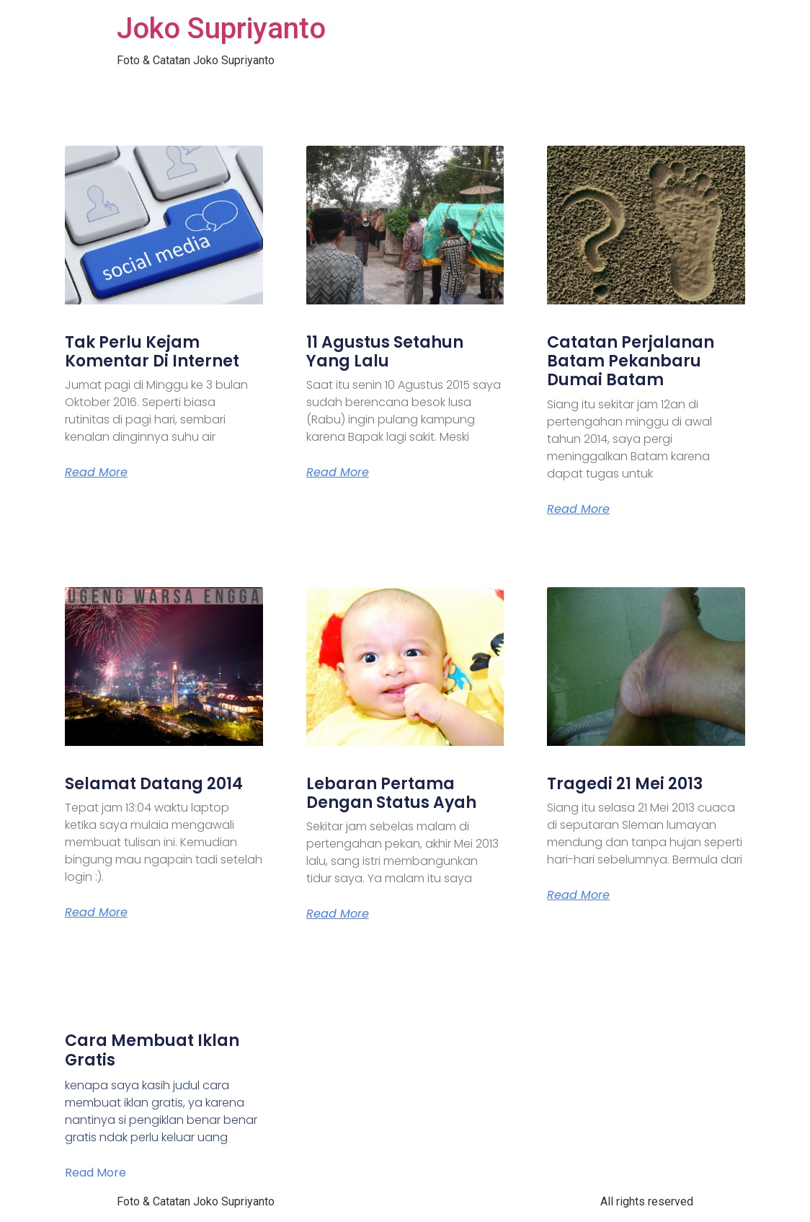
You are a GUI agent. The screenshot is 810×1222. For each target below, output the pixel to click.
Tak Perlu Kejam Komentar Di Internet (152, 351)
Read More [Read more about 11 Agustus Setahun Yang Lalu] (337, 472)
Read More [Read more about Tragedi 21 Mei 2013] (578, 895)
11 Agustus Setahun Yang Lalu (384, 351)
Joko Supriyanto (221, 28)
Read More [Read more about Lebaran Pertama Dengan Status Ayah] (337, 914)
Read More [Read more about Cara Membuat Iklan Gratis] (95, 1172)
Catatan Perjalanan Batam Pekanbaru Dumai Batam (630, 361)
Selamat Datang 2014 (154, 784)
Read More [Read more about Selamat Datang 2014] (96, 912)
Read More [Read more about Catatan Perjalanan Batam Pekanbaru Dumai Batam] (578, 509)
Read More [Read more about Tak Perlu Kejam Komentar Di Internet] (96, 472)
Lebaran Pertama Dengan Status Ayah (391, 793)
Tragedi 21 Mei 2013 (625, 784)
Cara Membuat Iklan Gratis (152, 1050)
